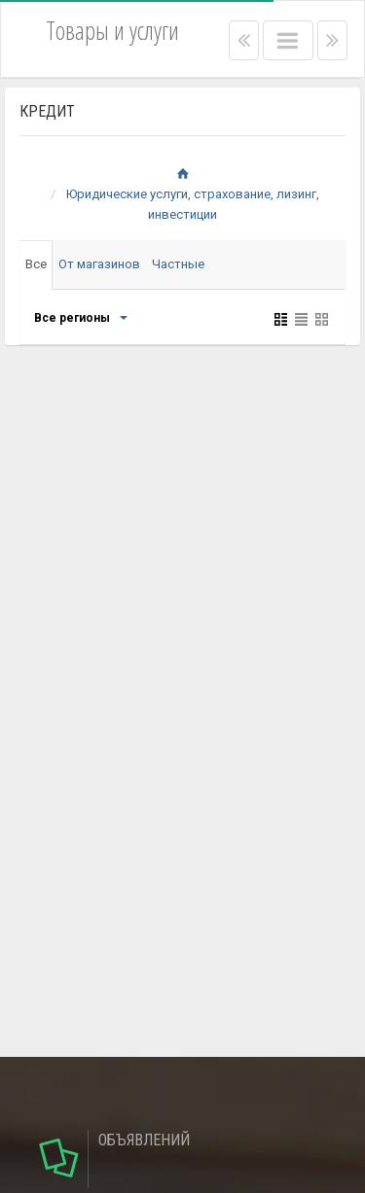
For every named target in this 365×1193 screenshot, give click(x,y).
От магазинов (99, 264)
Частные (178, 264)
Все (36, 264)
